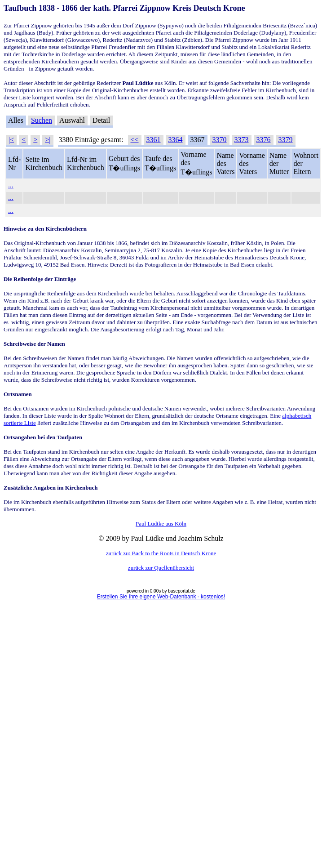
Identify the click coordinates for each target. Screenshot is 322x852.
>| (47, 139)
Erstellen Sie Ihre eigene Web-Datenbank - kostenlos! (161, 596)
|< (11, 139)
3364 (175, 139)
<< (135, 139)
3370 (219, 139)
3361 (153, 139)
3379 (285, 139)
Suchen (41, 120)
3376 (263, 139)
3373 (241, 139)
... (10, 185)
